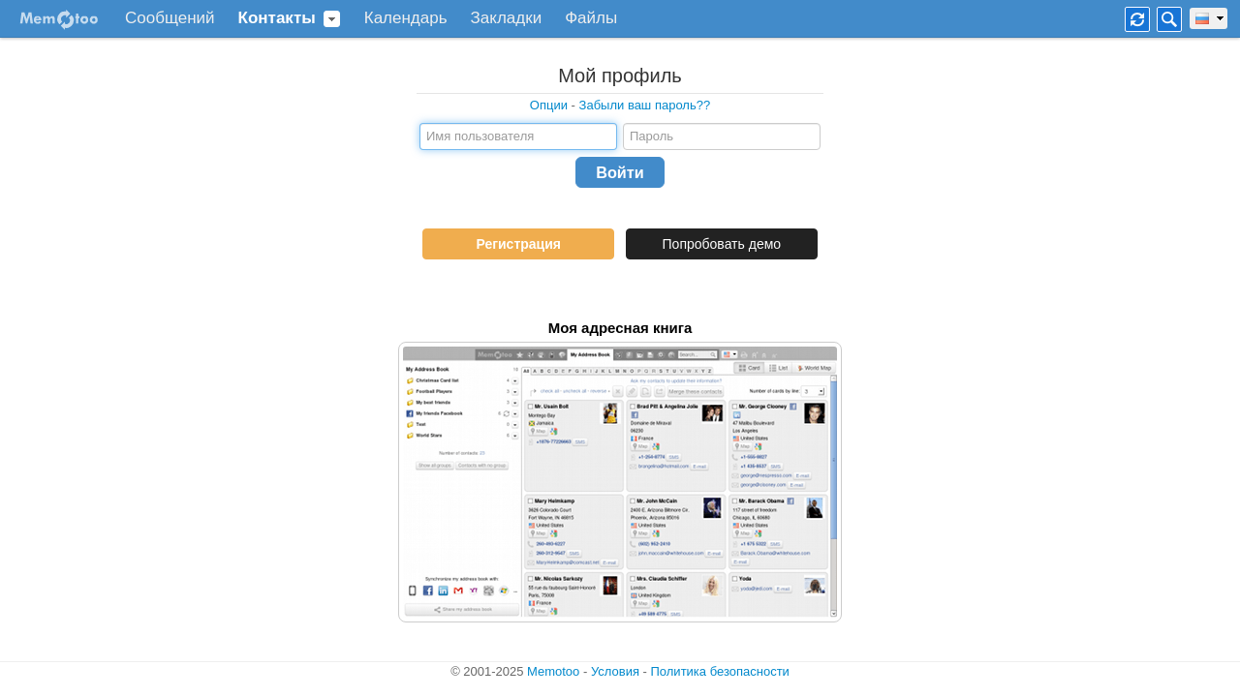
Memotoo (553, 671)
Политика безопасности (720, 671)
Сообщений (170, 18)
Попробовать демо (722, 244)
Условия (615, 671)
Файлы (591, 18)
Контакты (277, 18)
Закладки (506, 18)
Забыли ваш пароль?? (645, 105)
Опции (549, 105)
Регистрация (518, 244)
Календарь (406, 18)
